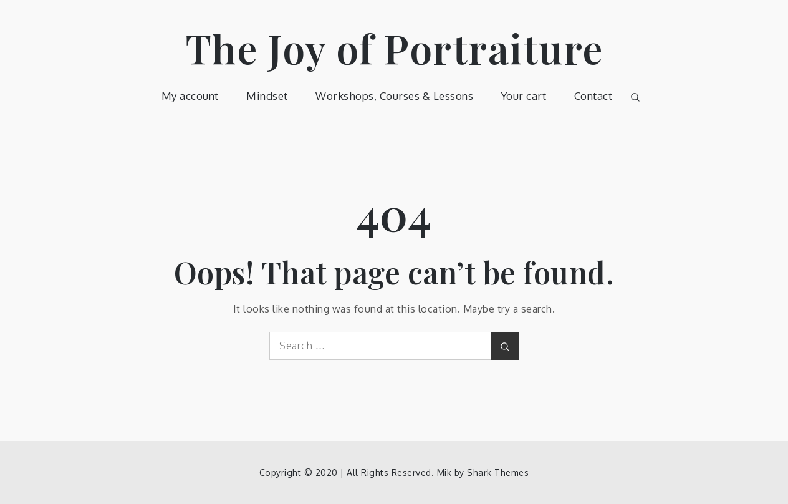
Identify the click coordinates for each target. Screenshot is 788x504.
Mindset (267, 95)
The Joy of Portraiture (394, 47)
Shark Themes (498, 472)
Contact (593, 95)
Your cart (524, 95)
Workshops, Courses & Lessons (394, 95)
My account (190, 95)
